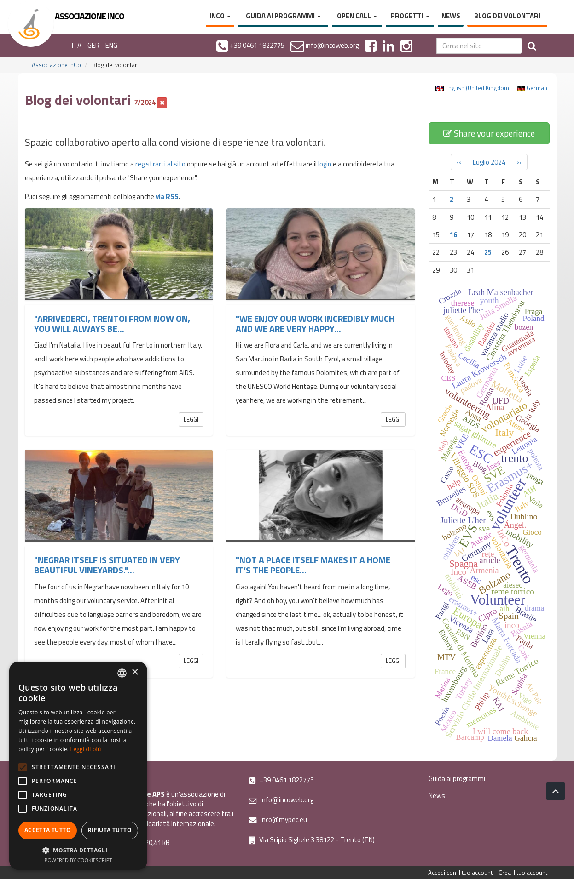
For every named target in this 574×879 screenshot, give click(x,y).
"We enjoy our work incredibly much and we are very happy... (315, 323)
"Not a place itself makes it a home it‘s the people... (313, 564)
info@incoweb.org (281, 799)
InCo (220, 16)
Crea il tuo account (523, 872)
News (450, 16)
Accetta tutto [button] (47, 830)
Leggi (191, 419)
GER (93, 45)
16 (453, 234)
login (324, 164)
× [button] (134, 672)
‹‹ (459, 162)
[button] (78, 849)
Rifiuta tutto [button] (110, 830)
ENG (111, 45)
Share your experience (489, 133)
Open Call (357, 16)
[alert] (78, 766)
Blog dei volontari (507, 16)
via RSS (167, 196)
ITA (76, 45)
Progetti (410, 16)
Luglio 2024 (489, 162)
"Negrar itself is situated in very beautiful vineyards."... (107, 564)
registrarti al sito (160, 164)
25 (488, 252)
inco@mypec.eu (278, 819)
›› (519, 162)
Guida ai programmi (283, 16)
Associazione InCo (56, 64)
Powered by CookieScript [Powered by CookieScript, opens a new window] (78, 859)
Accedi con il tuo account (460, 872)
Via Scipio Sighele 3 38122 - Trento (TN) (312, 839)
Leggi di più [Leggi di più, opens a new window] (85, 749)
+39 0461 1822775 (281, 780)
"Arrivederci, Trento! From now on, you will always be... (112, 323)
